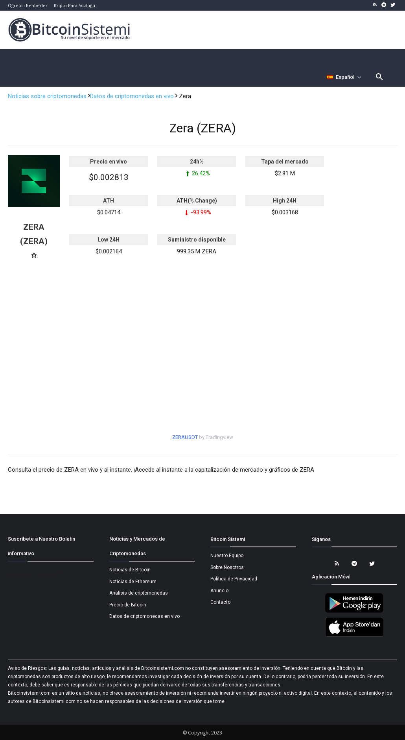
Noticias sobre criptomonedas (48, 96)
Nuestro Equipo (226, 555)
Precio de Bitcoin (127, 605)
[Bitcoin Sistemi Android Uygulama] (354, 611)
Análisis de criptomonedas (138, 593)
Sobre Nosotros (227, 567)
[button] (379, 77)
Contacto (220, 602)
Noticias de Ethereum (132, 581)
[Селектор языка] (344, 77)
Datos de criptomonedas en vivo (132, 96)
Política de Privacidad (233, 579)
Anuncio (219, 590)
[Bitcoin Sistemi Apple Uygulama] (354, 635)
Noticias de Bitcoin (130, 570)
